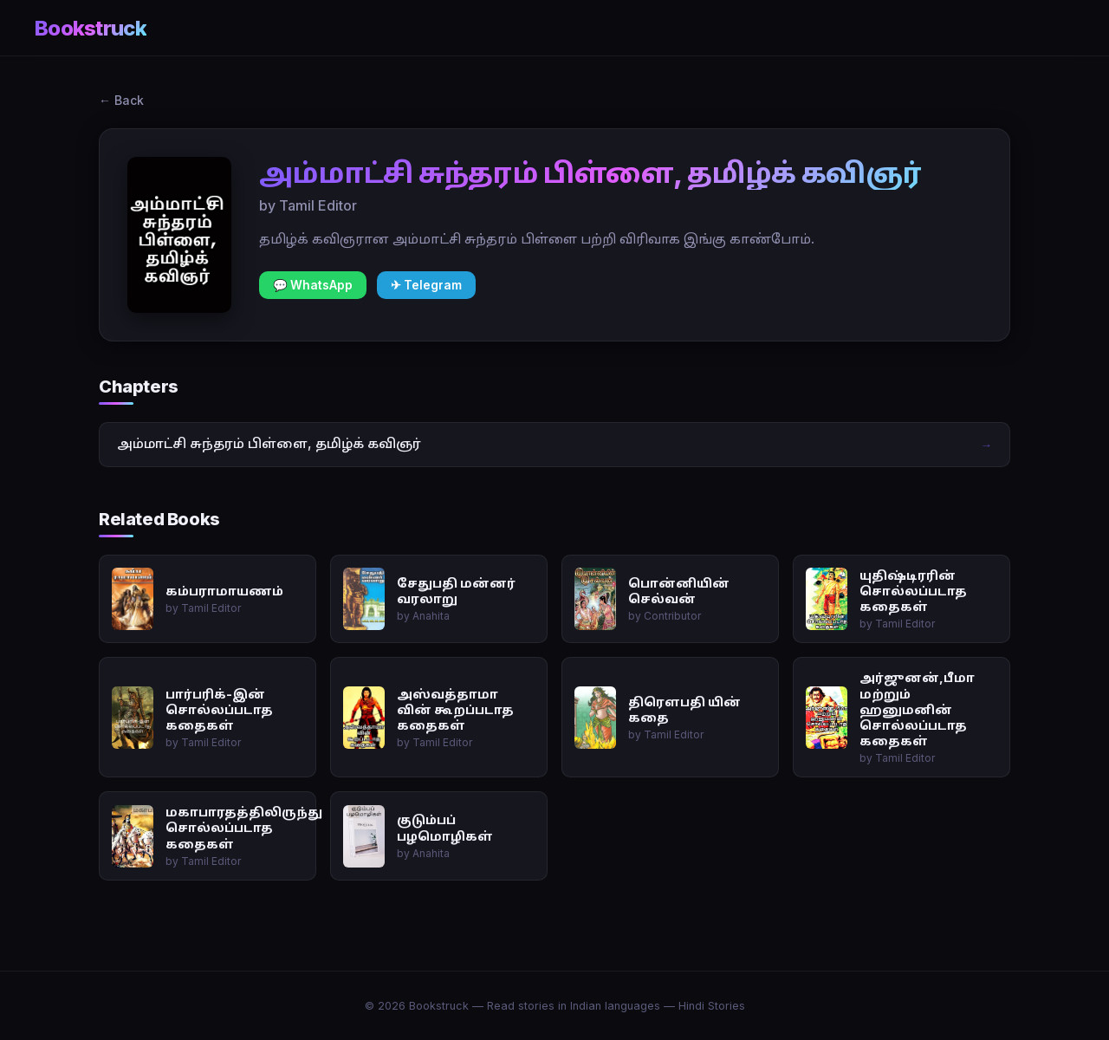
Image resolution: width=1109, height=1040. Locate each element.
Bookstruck (90, 28)
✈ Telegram (426, 285)
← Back (121, 100)
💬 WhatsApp (313, 285)
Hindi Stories (711, 1005)
